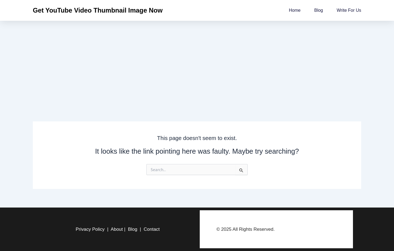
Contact (152, 229)
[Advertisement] (197, 62)
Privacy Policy (90, 229)
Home (295, 10)
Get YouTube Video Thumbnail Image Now (98, 10)
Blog (318, 10)
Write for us (349, 10)
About (117, 229)
